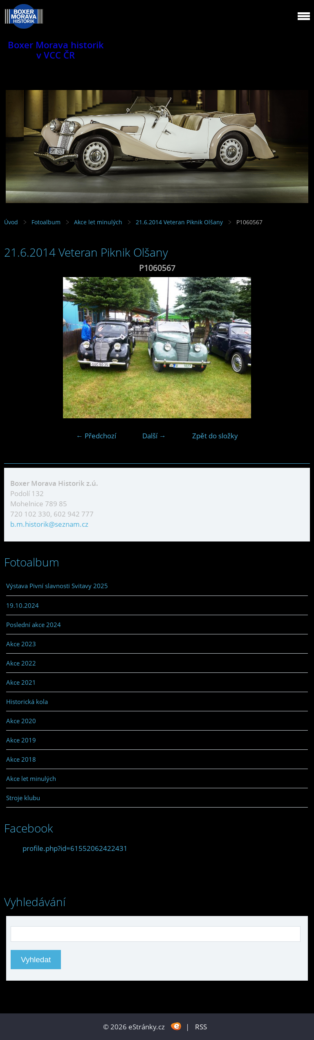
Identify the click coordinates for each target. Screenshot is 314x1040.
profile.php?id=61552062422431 (75, 848)
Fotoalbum (46, 222)
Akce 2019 (21, 740)
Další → (154, 435)
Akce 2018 (21, 759)
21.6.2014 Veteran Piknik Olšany (180, 222)
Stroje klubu (23, 798)
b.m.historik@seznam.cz (49, 524)
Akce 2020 (21, 721)
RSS (201, 1026)
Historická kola (27, 701)
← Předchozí (96, 435)
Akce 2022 (21, 663)
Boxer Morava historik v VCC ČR (56, 49)
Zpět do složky (215, 435)
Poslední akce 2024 (33, 624)
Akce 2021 (21, 682)
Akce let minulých (98, 222)
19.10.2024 (22, 605)
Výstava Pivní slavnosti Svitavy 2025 (57, 586)
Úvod (11, 222)
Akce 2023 (21, 644)
